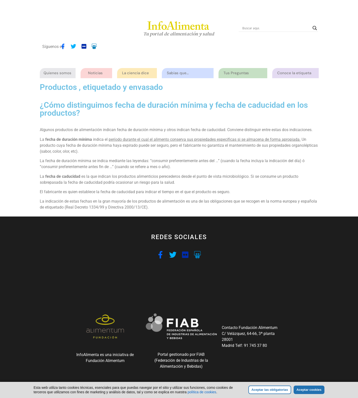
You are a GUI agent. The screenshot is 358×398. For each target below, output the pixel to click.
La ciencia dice (136, 73)
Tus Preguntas (237, 73)
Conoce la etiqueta (295, 73)
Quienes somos (59, 73)
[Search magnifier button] (314, 28)
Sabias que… (179, 73)
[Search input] (276, 28)
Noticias (95, 73)
